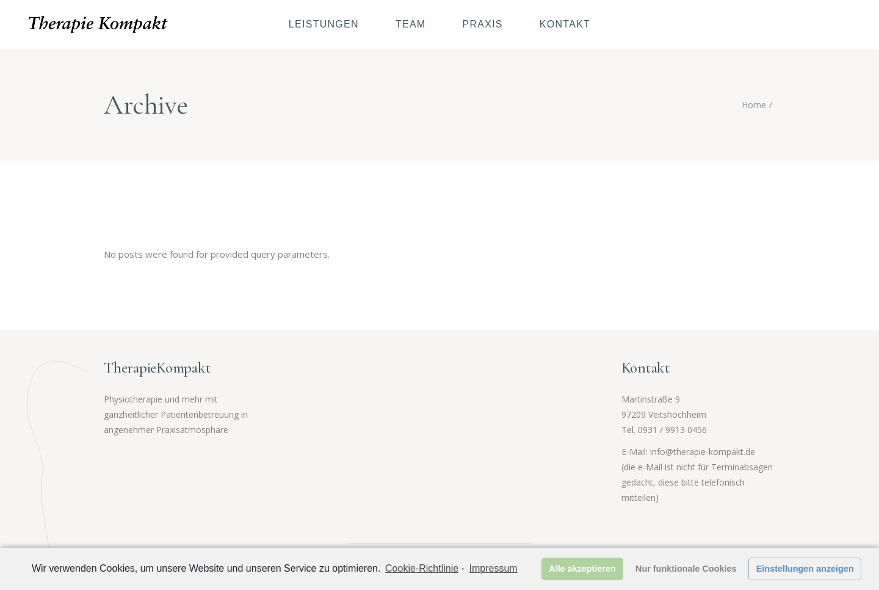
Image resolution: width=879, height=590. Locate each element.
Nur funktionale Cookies (686, 569)
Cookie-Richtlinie (421, 568)
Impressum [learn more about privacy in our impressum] (493, 568)
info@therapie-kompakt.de (702, 451)
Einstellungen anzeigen (805, 569)
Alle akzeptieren (582, 569)
